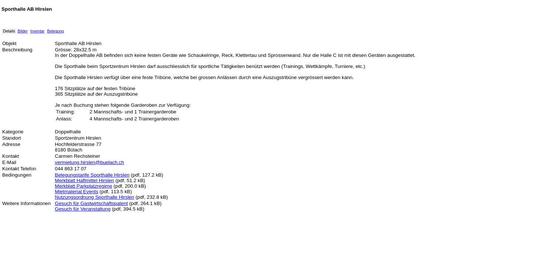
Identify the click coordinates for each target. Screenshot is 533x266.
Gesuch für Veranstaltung (82, 209)
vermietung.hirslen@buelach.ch (89, 162)
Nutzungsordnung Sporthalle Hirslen (94, 197)
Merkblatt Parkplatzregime (83, 186)
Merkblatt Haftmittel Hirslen (84, 180)
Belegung (55, 31)
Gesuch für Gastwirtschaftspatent (91, 203)
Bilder (23, 31)
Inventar (37, 31)
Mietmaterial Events (76, 191)
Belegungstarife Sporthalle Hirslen (92, 175)
